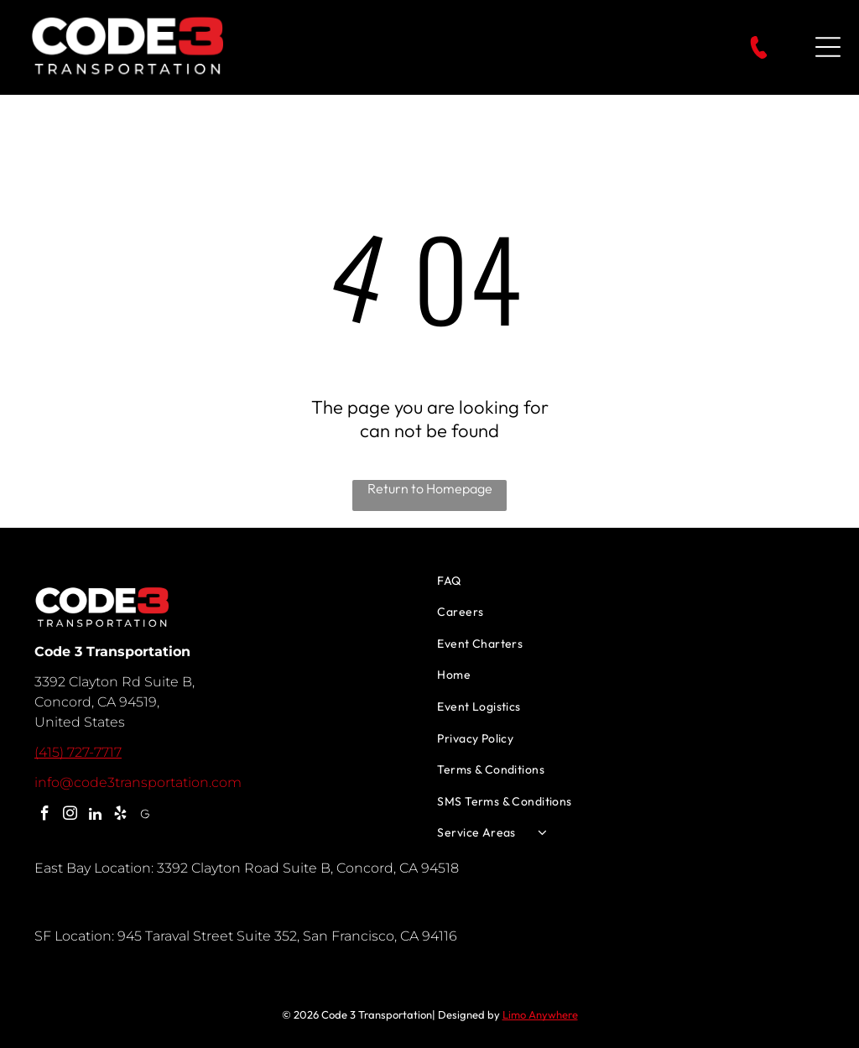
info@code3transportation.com (138, 782)
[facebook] (44, 815)
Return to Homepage (429, 488)
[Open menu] (828, 47)
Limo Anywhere (540, 1014)
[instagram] (70, 815)
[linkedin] (95, 815)
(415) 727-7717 (78, 752)
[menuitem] (631, 581)
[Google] (145, 815)
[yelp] (120, 815)
